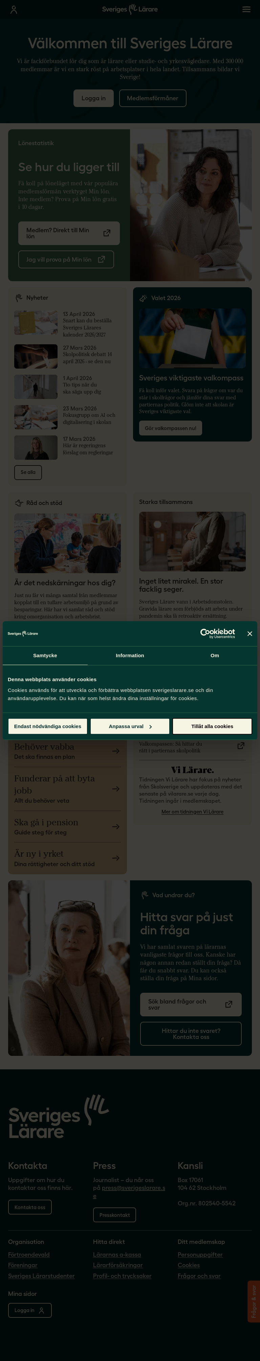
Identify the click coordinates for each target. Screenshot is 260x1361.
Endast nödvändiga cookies (47, 726)
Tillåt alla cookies (212, 726)
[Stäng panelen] (249, 633)
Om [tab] (215, 655)
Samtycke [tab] (45, 655)
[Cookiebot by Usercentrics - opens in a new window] (205, 634)
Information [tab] (130, 655)
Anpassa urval (130, 726)
